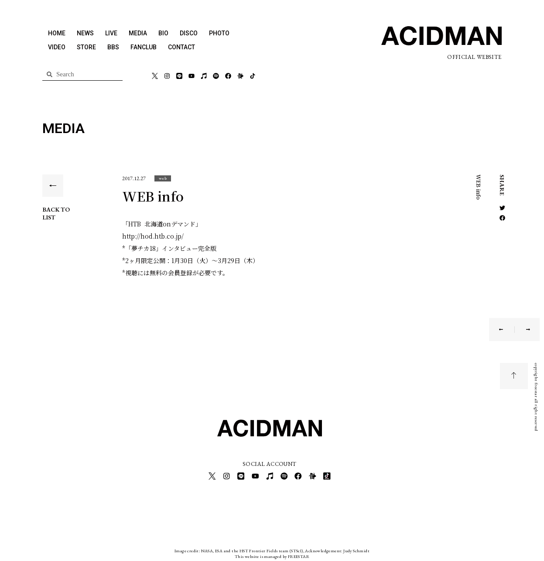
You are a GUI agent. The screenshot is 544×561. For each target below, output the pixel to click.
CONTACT (181, 47)
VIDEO (56, 47)
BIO (163, 33)
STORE (86, 47)
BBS (113, 47)
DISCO (189, 33)
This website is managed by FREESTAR (272, 554)
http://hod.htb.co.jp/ (153, 236)
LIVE (111, 33)
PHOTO (219, 33)
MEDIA (138, 33)
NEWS (85, 33)
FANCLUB (143, 47)
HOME (56, 33)
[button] (162, 178)
